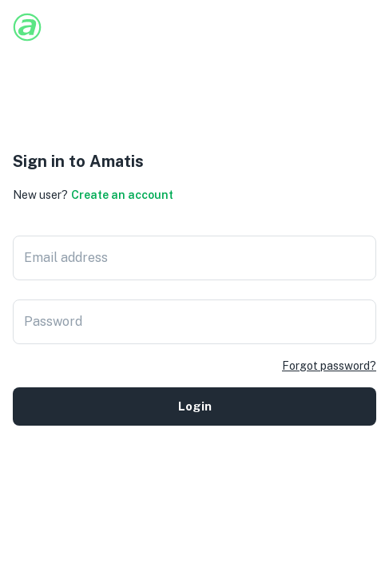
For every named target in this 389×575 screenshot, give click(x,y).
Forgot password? (329, 365)
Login (194, 406)
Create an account (122, 194)
